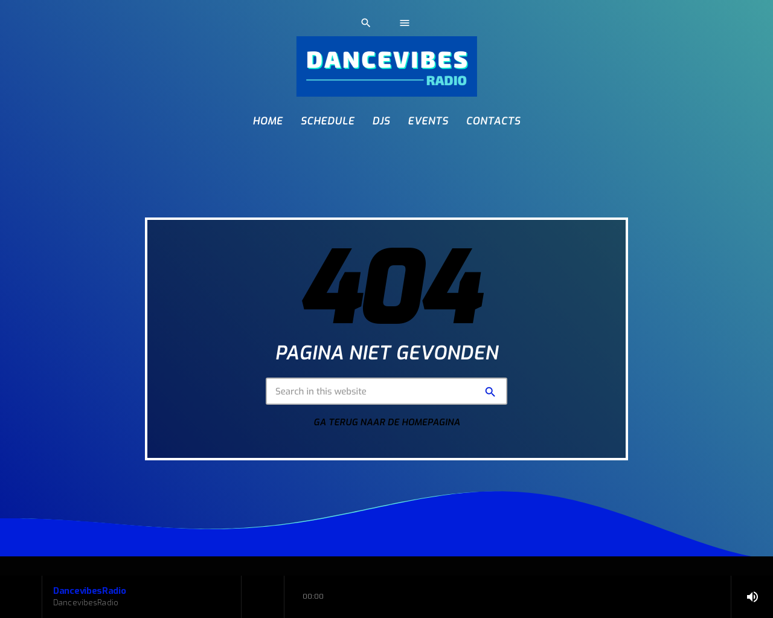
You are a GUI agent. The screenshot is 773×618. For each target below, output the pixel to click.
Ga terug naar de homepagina (386, 422)
